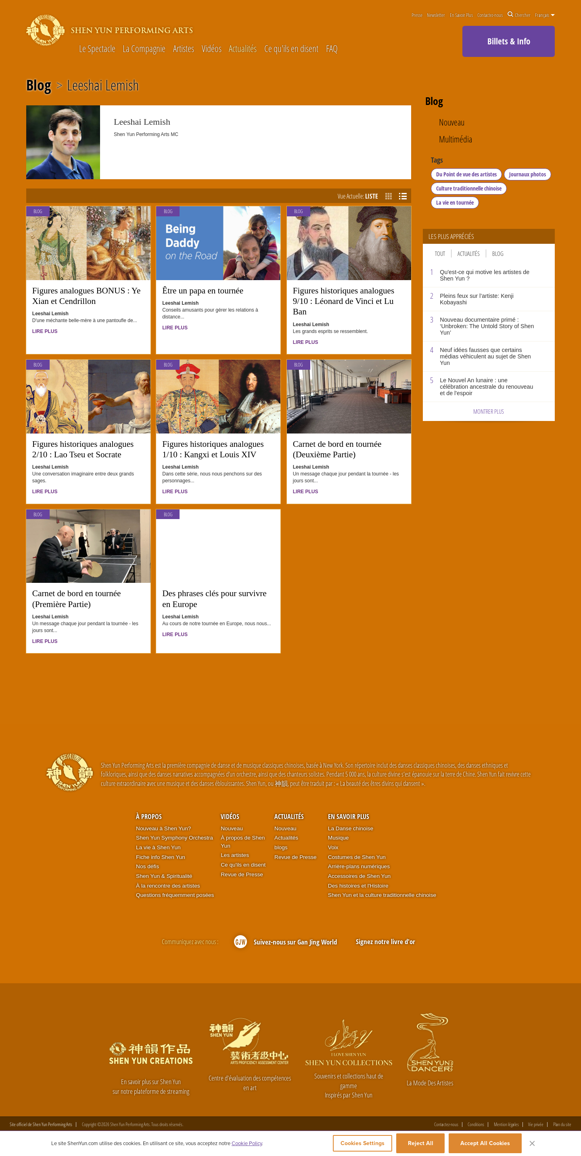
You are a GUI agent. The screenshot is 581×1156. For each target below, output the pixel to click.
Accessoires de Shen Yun (359, 876)
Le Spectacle (97, 49)
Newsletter (436, 15)
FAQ (332, 49)
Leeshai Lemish (103, 85)
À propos (149, 816)
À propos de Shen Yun (243, 842)
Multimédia (455, 139)
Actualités (243, 49)
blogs (281, 847)
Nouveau (451, 122)
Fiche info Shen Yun (160, 857)
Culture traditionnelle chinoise (469, 188)
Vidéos (212, 49)
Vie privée (535, 1124)
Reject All (420, 1145)
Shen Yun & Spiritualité (164, 876)
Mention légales (506, 1124)
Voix (333, 847)
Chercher (519, 15)
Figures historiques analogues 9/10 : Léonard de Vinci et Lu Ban (344, 301)
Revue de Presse (242, 874)
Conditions (476, 1124)
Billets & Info (508, 41)
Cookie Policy (247, 1144)
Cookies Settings (358, 1145)
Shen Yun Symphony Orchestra (174, 838)
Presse (417, 15)
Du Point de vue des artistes (466, 174)
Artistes (183, 49)
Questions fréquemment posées (175, 895)
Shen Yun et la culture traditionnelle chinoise (382, 895)
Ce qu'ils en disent (291, 49)
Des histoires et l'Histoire (358, 886)
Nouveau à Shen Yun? (163, 828)
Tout (440, 253)
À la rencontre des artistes (168, 886)
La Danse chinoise (350, 828)
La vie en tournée (455, 202)
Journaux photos (527, 174)
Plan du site (562, 1124)
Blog (38, 85)
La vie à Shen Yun (158, 847)
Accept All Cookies (485, 1145)
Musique (338, 838)
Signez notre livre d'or (385, 941)
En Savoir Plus (461, 15)
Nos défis (147, 866)
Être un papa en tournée (202, 290)
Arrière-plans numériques (359, 866)
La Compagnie (144, 49)
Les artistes (235, 855)
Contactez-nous (490, 15)
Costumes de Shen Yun (357, 857)
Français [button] (545, 15)
